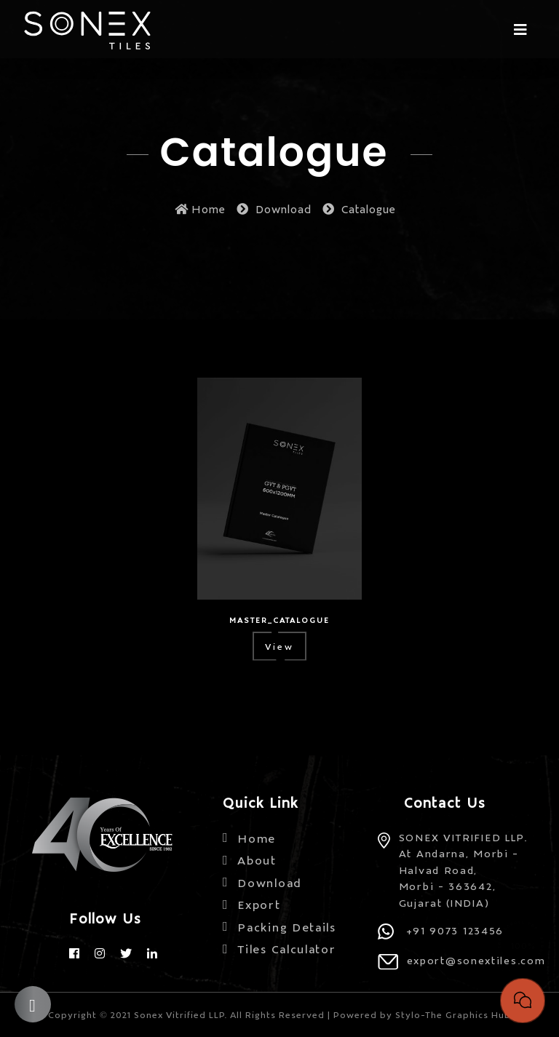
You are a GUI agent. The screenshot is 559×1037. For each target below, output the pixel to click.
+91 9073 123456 (455, 930)
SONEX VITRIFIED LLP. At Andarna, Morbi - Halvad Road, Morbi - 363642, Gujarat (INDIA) (463, 869)
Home (200, 208)
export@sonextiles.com (476, 959)
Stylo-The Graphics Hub (453, 1014)
